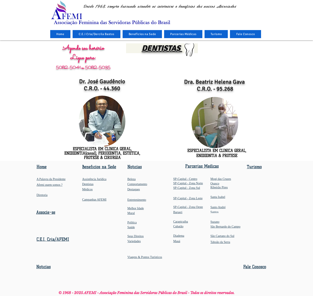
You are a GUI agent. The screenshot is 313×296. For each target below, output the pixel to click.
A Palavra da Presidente (51, 179)
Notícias (43, 266)
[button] (142, 34)
